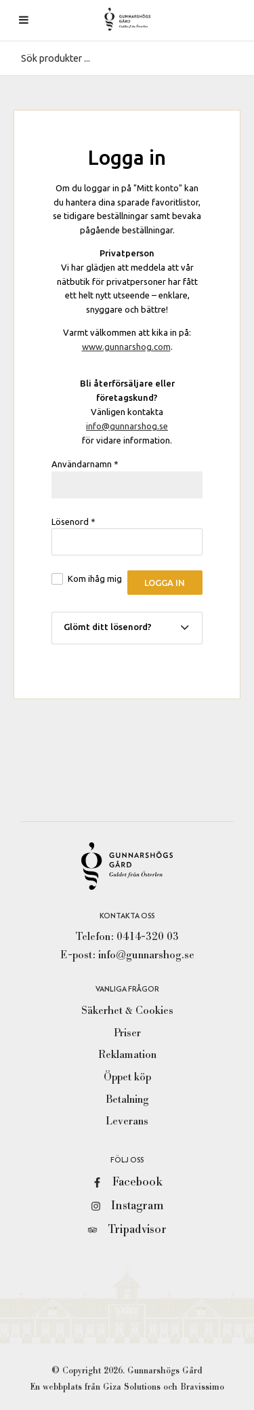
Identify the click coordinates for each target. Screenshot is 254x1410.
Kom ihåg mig (95, 578)
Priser (127, 1033)
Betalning (127, 1099)
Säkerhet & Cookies (127, 1010)
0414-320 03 (148, 936)
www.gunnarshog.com (126, 346)
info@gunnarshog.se (127, 426)
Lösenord (73, 521)
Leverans (127, 1121)
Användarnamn (85, 464)
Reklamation (127, 1054)
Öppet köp (127, 1077)
